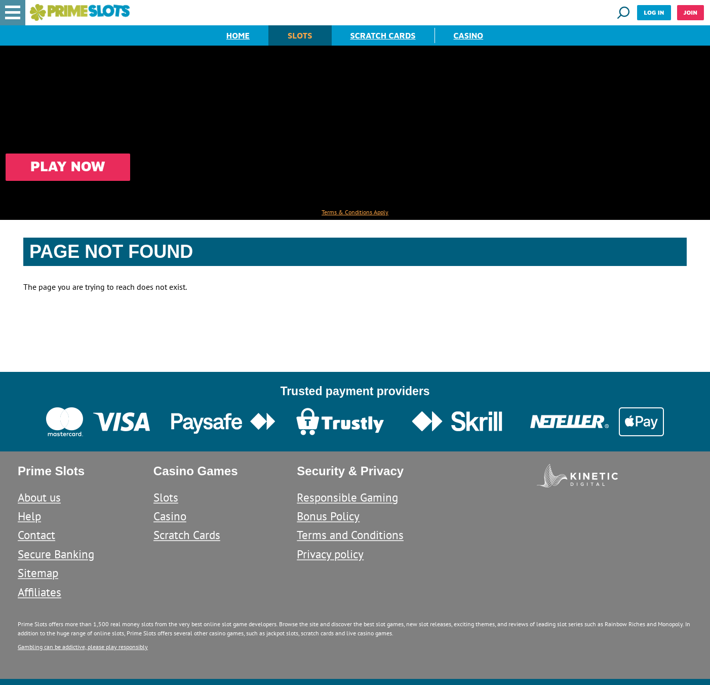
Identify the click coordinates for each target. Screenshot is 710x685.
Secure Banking (56, 554)
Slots (300, 35)
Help (29, 516)
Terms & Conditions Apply (355, 212)
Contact (36, 534)
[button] (12, 12)
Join (690, 12)
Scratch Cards (383, 35)
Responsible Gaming (347, 497)
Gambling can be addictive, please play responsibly (83, 647)
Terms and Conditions (350, 534)
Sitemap (38, 572)
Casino (469, 35)
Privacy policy (330, 554)
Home (238, 35)
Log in (654, 12)
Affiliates (39, 592)
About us (39, 497)
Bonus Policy (328, 516)
